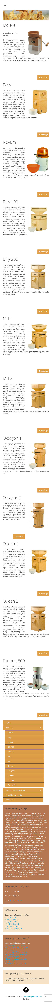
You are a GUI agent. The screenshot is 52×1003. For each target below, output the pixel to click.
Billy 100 (10, 202)
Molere (9, 25)
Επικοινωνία (10, 800)
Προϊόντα (9, 727)
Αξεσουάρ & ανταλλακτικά (15, 790)
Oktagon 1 (12, 438)
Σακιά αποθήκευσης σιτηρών (16, 959)
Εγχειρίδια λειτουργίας (14, 795)
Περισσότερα (43, 77)
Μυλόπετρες (10, 950)
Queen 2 (10, 601)
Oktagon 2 (12, 497)
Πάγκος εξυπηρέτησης (14, 957)
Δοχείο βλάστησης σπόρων (16, 963)
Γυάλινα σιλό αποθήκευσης (16, 945)
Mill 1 (7, 319)
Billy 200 (10, 259)
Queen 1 (10, 543)
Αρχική (8, 723)
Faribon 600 (14, 660)
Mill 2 (7, 378)
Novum (9, 142)
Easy (7, 85)
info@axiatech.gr (16, 900)
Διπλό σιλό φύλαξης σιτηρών (17, 948)
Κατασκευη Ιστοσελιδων (33, 997)
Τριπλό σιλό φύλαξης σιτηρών (17, 954)
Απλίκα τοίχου (11, 961)
